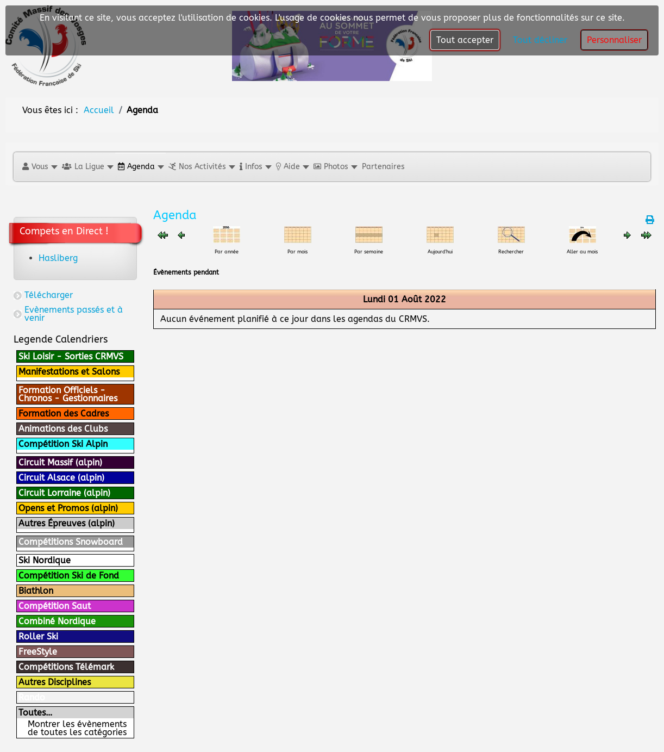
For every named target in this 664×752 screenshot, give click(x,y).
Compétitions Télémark (66, 667)
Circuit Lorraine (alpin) (64, 493)
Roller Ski (38, 636)
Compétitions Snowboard (70, 542)
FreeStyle (37, 652)
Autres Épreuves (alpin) (66, 523)
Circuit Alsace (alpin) (61, 478)
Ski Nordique (44, 560)
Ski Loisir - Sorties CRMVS (70, 356)
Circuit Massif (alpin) (60, 462)
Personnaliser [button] (614, 40)
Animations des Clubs (63, 429)
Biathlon (35, 591)
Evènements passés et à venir (73, 313)
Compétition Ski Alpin (63, 444)
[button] (39, 166)
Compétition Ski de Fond (68, 575)
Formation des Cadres (63, 413)
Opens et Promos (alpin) (68, 508)
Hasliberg (58, 258)
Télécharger (48, 295)
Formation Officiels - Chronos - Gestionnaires (67, 394)
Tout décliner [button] (540, 40)
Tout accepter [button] (464, 40)
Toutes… (35, 713)
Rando (31, 697)
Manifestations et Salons (69, 372)
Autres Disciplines (54, 682)
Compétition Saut (54, 606)
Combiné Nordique (57, 621)
